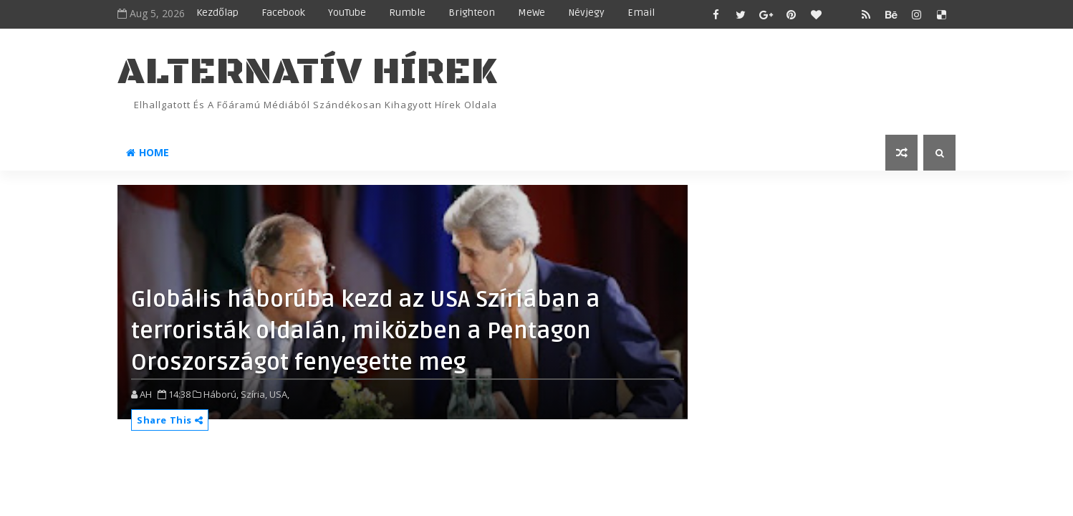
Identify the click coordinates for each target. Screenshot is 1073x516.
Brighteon (471, 12)
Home (147, 152)
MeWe (531, 12)
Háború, (221, 394)
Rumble (407, 12)
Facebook (283, 12)
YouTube (347, 12)
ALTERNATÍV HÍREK (307, 72)
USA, (279, 394)
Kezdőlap (217, 12)
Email (641, 12)
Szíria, (254, 394)
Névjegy (586, 12)
